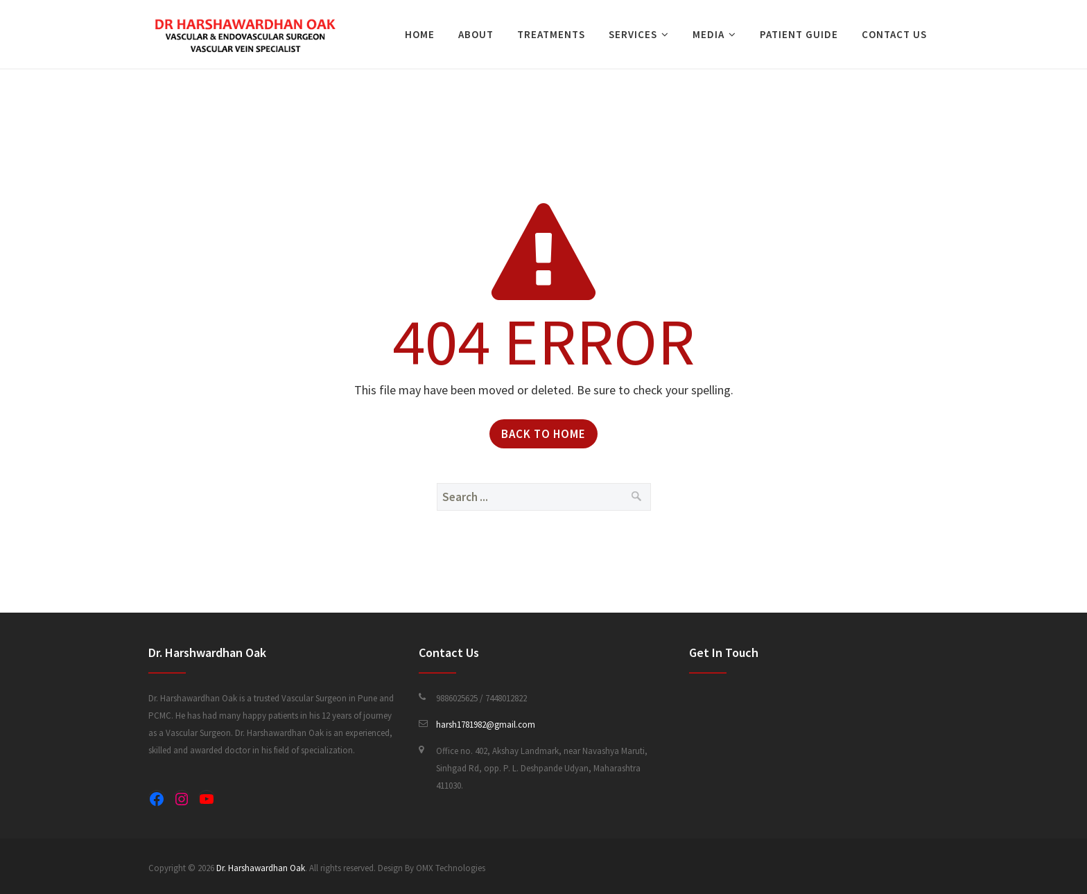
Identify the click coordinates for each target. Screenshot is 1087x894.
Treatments (551, 34)
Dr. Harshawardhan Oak (260, 868)
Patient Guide (799, 34)
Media (708, 34)
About (476, 34)
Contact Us (894, 34)
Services (633, 34)
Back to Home (543, 433)
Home (420, 34)
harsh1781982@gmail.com (485, 724)
